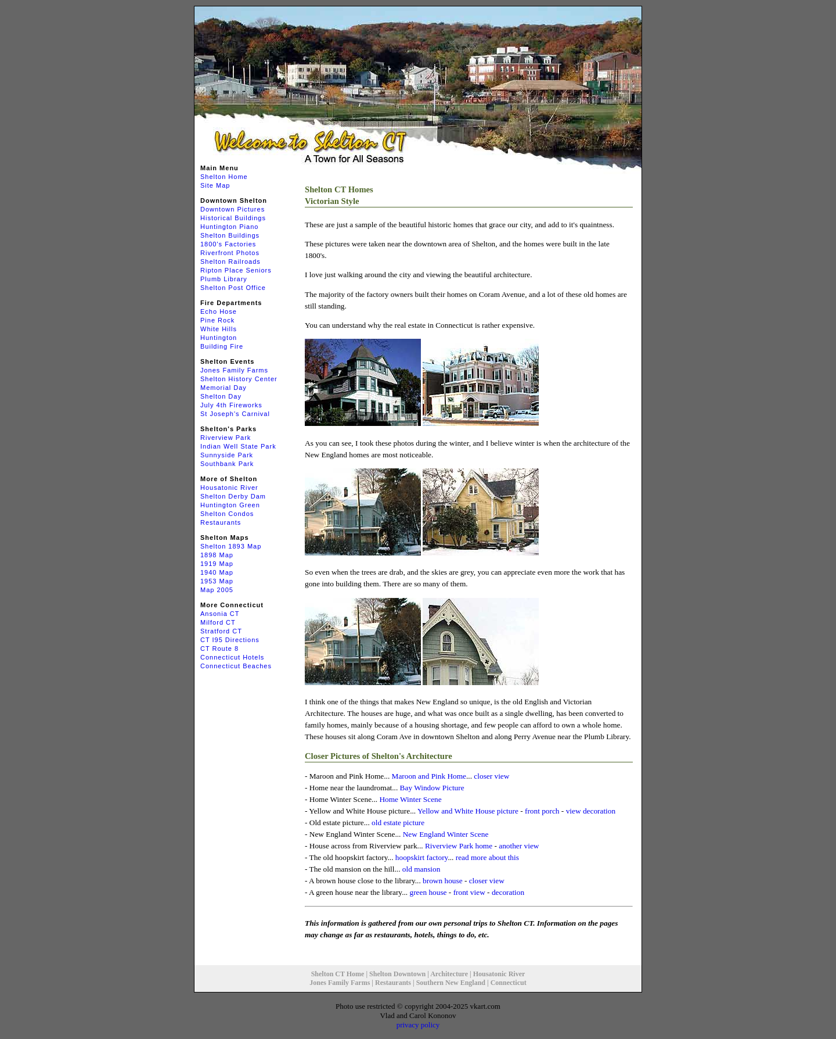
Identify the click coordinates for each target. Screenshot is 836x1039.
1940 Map (216, 572)
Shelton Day (221, 396)
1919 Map (216, 563)
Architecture (449, 974)
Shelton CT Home (338, 974)
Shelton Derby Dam (233, 496)
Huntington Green (230, 504)
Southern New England (450, 983)
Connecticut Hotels (232, 657)
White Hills (218, 328)
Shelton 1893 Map (230, 546)
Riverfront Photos (230, 252)
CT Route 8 (219, 648)
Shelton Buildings (230, 235)
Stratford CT (221, 631)
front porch (542, 811)
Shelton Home (224, 176)
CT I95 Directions (230, 639)
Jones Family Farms (234, 370)
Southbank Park (227, 463)
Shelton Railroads (230, 261)
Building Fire (221, 346)
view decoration (591, 811)
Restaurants (220, 522)
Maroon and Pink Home (429, 776)
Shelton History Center (239, 378)
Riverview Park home (458, 845)
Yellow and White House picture (467, 811)
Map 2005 (216, 589)
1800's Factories (228, 244)
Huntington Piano (229, 226)
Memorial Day (223, 387)
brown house (442, 880)
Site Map (215, 185)
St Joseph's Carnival (235, 413)
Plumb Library (223, 278)
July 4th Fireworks (231, 405)
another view (519, 845)
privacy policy (418, 1024)
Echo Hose (218, 311)
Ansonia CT (219, 613)
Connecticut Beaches (236, 665)
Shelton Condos (227, 513)
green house (427, 892)
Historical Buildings (233, 217)
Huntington (218, 337)
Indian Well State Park (238, 446)
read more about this (487, 857)
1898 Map (216, 554)
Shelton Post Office (233, 287)
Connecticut (509, 983)
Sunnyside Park (226, 455)
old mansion (421, 869)
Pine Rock (217, 320)
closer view (491, 776)
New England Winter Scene (446, 834)
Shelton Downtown (397, 974)
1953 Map (216, 581)
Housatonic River (229, 487)
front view (469, 892)
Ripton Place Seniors (236, 270)
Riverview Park (225, 437)
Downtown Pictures (232, 209)
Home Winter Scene (410, 799)
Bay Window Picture (432, 787)
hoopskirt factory (421, 857)
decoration (508, 892)
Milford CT (218, 622)
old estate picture (398, 822)
